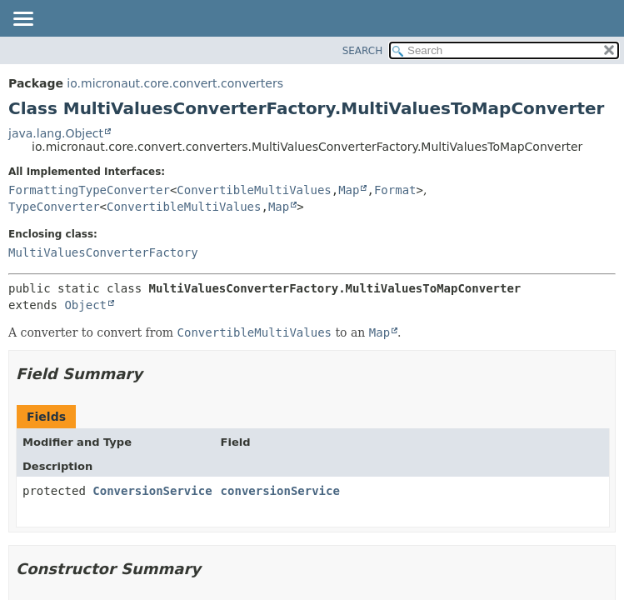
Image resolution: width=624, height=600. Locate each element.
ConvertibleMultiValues (254, 190)
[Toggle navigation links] (22, 20)
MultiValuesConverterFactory (103, 252)
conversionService (280, 491)
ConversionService (152, 491)
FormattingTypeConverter (89, 190)
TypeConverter (54, 206)
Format (395, 190)
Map (348, 190)
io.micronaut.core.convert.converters (175, 83)
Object (85, 305)
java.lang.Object (55, 133)
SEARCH (362, 51)
